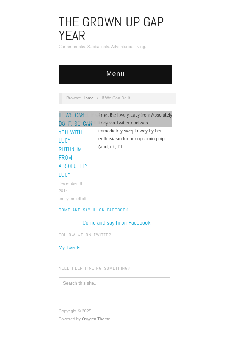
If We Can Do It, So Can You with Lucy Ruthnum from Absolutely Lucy (75, 145)
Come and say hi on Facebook (93, 210)
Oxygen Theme (96, 319)
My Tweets (69, 247)
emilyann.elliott (72, 198)
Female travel (75, 115)
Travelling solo (98, 122)
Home (88, 98)
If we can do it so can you (117, 115)
